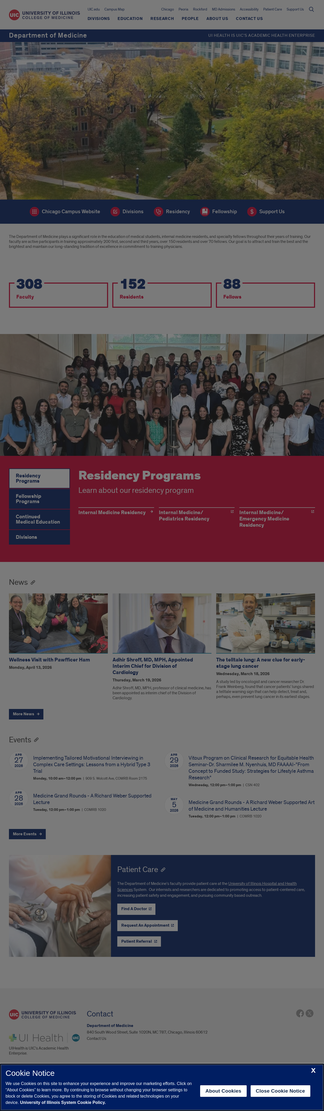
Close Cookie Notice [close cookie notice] (280, 1091)
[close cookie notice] (313, 1070)
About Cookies (223, 1091)
